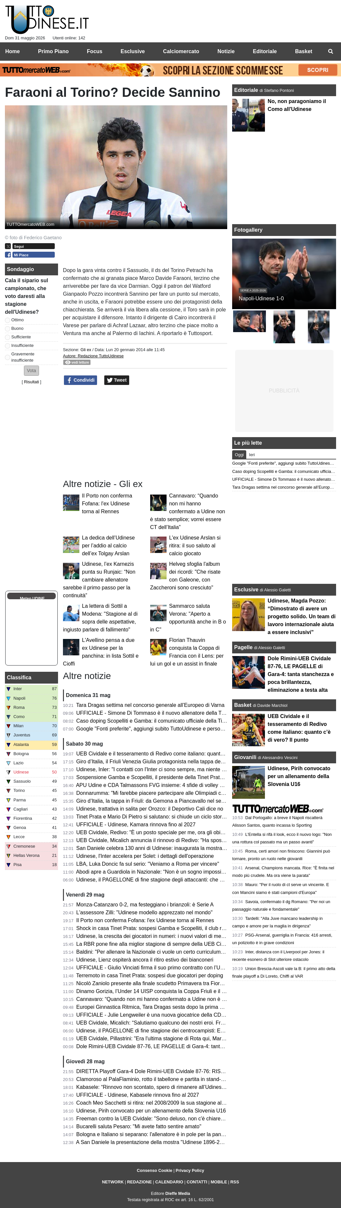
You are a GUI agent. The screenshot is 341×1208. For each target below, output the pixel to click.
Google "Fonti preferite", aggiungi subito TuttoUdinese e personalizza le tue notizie (172, 728)
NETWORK (113, 1181)
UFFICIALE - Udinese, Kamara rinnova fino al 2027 (136, 824)
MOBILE (219, 1181)
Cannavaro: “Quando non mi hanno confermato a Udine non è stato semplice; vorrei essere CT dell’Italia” (187, 511)
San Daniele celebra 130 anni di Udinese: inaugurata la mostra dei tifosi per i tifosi (171, 848)
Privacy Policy (190, 1170)
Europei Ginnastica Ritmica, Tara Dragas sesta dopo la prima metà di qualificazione (173, 1007)
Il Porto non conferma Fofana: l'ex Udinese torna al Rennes (107, 503)
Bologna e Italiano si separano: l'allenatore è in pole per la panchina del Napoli (167, 1134)
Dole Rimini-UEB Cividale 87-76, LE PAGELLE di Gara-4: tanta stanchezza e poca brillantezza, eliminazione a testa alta (301, 674)
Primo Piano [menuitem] (53, 51)
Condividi (81, 380)
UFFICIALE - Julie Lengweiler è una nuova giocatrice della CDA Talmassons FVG (171, 1015)
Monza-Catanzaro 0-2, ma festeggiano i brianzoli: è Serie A (145, 904)
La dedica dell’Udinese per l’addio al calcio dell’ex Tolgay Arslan (108, 545)
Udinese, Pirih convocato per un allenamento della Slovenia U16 (151, 1110)
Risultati (31, 381)
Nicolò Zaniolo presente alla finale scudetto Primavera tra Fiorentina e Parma (165, 983)
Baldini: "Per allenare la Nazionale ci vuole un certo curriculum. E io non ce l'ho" (168, 952)
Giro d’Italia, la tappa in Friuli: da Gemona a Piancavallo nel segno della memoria (170, 801)
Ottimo (17, 319)
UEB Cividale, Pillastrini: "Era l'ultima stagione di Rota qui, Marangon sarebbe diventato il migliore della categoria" (208, 1038)
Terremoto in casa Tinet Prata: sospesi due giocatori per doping (149, 975)
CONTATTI (197, 1181)
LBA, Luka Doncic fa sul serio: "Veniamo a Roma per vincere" (147, 864)
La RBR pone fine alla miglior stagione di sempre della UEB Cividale (155, 944)
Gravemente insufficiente (22, 357)
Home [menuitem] (12, 51)
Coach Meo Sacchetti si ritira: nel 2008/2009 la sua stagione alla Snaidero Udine (169, 1103)
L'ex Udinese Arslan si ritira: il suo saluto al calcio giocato (195, 545)
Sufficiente (21, 336)
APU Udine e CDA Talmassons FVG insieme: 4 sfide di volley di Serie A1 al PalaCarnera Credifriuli (190, 785)
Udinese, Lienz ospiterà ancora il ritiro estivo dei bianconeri (144, 960)
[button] (31, 371)
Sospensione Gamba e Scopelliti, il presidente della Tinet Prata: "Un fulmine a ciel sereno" (181, 777)
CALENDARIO (169, 1181)
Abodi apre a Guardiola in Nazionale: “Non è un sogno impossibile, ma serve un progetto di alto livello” (195, 872)
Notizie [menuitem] (225, 51)
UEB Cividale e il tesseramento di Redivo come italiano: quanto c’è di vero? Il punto (173, 753)
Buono (17, 328)
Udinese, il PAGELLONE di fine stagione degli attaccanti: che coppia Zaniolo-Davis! (173, 879)
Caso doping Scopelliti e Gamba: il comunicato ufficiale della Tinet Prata (159, 721)
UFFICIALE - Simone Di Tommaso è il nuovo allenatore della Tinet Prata (160, 713)
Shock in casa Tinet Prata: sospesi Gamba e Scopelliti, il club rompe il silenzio (166, 928)
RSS (235, 1181)
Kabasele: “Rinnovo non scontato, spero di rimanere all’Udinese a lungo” (160, 1087)
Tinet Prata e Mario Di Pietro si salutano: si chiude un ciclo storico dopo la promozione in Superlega (191, 816)
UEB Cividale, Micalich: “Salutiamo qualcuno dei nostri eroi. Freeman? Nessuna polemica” (181, 1023)
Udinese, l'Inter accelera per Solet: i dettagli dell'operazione (145, 856)
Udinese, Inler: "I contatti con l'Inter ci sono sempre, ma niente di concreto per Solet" (174, 769)
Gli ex (85, 349)
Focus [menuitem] (94, 51)
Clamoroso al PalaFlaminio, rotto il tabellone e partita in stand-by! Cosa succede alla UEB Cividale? (192, 1079)
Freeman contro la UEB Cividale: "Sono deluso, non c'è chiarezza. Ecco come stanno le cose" (185, 1118)
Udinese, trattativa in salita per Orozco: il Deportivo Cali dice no (149, 809)
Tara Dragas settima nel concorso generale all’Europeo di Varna (150, 705)
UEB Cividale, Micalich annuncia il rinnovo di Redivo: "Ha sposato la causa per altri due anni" (184, 840)
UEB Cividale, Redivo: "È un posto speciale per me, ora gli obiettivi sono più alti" (169, 832)
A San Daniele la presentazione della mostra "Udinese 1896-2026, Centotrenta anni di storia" (184, 1142)
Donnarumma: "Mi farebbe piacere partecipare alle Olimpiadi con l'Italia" (160, 793)
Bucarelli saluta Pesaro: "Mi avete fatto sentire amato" (138, 1126)
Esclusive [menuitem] (133, 51)
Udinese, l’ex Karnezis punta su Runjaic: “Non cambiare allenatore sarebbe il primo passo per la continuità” (99, 579)
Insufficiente (22, 345)
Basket (242, 705)
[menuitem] (330, 51)
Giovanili (245, 757)
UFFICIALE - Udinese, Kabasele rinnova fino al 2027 (137, 1095)
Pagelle (243, 647)
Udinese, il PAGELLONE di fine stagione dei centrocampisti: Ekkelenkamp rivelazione (175, 1030)
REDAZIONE (139, 1181)
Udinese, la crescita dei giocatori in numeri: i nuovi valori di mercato (154, 936)
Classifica (19, 677)
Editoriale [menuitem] (265, 51)
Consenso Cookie (154, 1170)
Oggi (239, 454)
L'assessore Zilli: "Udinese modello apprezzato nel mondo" (144, 912)
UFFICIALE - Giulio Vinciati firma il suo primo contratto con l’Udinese (156, 967)
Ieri (252, 454)
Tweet (117, 380)
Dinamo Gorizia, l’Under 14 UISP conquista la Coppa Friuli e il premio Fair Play (168, 991)
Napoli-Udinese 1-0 (261, 298)
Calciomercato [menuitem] (181, 51)
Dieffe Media (177, 1193)
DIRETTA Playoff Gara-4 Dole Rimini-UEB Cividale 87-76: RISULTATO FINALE (168, 1071)
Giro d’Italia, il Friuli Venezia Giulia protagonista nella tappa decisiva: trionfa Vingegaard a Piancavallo (194, 761)
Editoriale (246, 90)
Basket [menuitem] (303, 51)
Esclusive (246, 589)
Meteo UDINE (32, 598)
